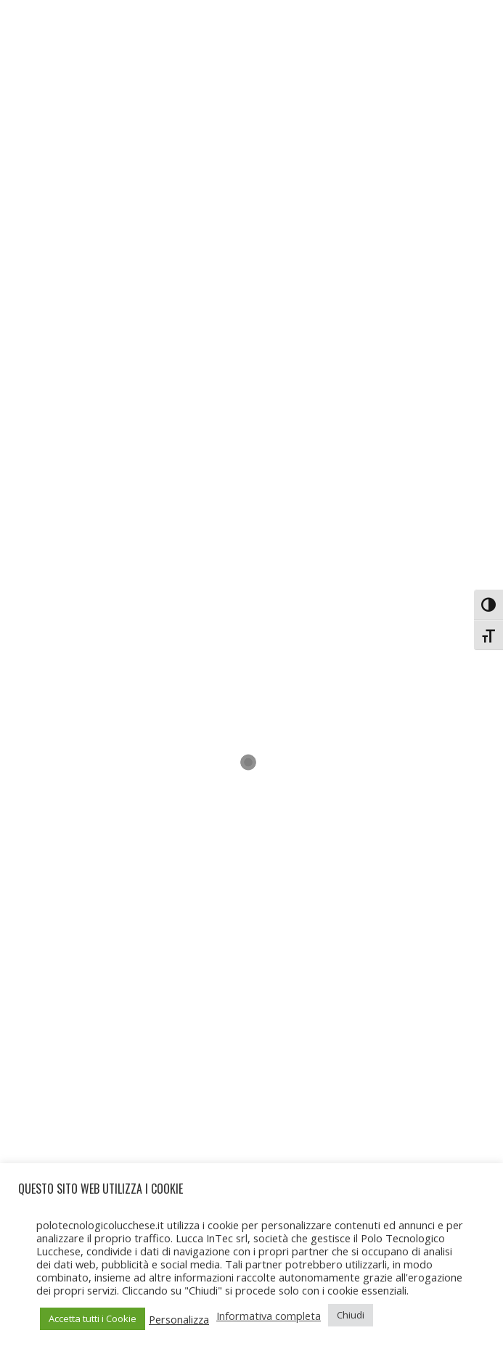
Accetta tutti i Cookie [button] (92, 1318)
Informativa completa (268, 1315)
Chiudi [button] (350, 1314)
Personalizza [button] (179, 1319)
